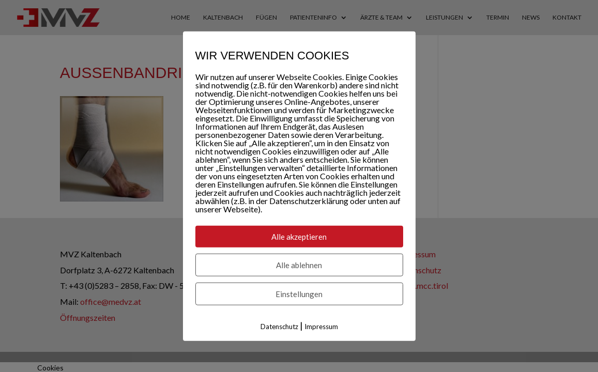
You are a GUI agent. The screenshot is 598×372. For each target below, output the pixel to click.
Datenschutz (279, 326)
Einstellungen (299, 294)
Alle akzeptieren (299, 236)
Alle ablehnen (299, 265)
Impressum (321, 326)
